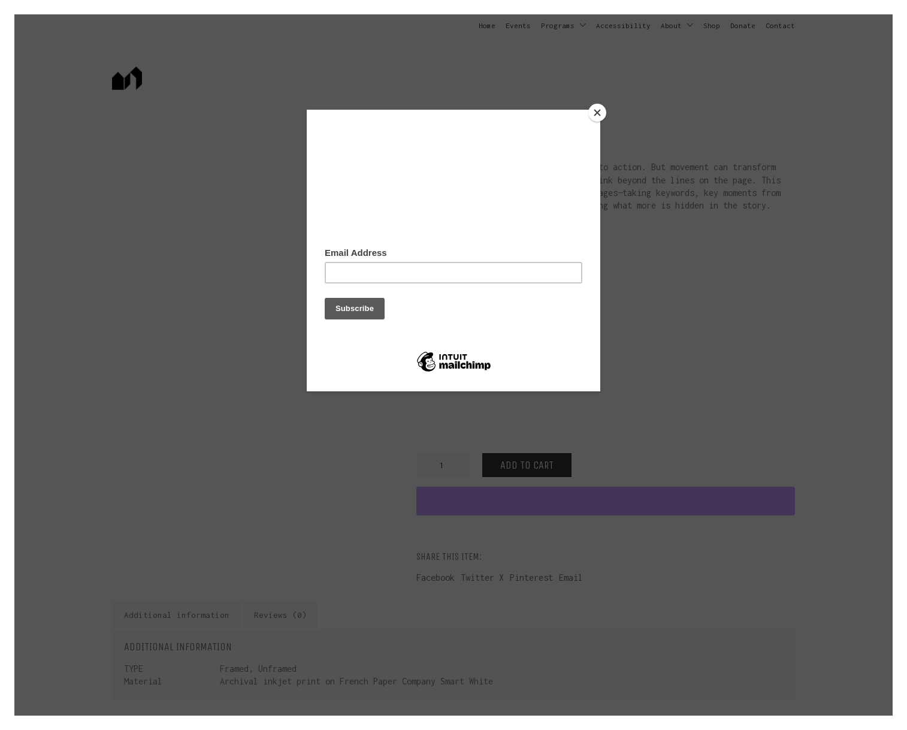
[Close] (597, 113)
